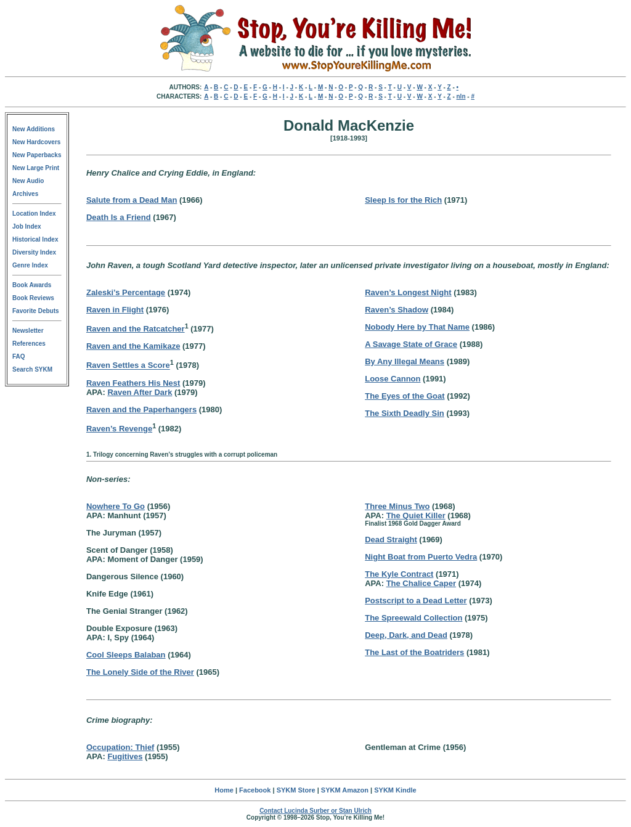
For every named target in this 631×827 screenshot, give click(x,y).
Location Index (34, 213)
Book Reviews (33, 298)
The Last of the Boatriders (414, 652)
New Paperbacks (37, 155)
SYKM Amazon (344, 790)
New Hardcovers (36, 142)
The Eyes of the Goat (404, 396)
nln (461, 96)
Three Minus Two (397, 506)
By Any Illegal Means (404, 361)
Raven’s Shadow (396, 309)
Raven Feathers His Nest (133, 383)
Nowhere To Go (115, 506)
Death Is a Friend (118, 217)
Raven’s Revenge (119, 428)
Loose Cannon (392, 378)
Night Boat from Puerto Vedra (421, 556)
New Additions (33, 129)
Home (224, 790)
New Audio (28, 180)
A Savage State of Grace (411, 344)
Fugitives (124, 756)
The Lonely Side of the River (140, 672)
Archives (25, 193)
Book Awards (31, 285)
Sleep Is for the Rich (403, 200)
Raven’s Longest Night (408, 292)
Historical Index (35, 239)
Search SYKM (32, 369)
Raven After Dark (139, 392)
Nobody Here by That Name (417, 327)
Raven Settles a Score (128, 365)
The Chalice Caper (421, 583)
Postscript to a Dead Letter (415, 600)
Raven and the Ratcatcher (135, 328)
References (29, 343)
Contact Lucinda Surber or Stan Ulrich (315, 810)
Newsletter (28, 330)
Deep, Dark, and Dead (406, 635)
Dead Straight (391, 539)
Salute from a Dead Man (131, 200)
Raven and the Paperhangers (141, 409)
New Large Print (35, 168)
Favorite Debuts (35, 311)
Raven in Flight (115, 309)
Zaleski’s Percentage (125, 292)
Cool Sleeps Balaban (126, 654)
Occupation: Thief (120, 747)
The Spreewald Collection (413, 617)
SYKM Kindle (395, 790)
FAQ (18, 356)
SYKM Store (296, 790)
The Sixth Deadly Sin (404, 413)
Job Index (26, 226)
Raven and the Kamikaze (133, 346)
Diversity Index (34, 252)
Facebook (255, 790)
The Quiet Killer (416, 515)
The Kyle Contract (399, 574)
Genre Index (30, 265)
